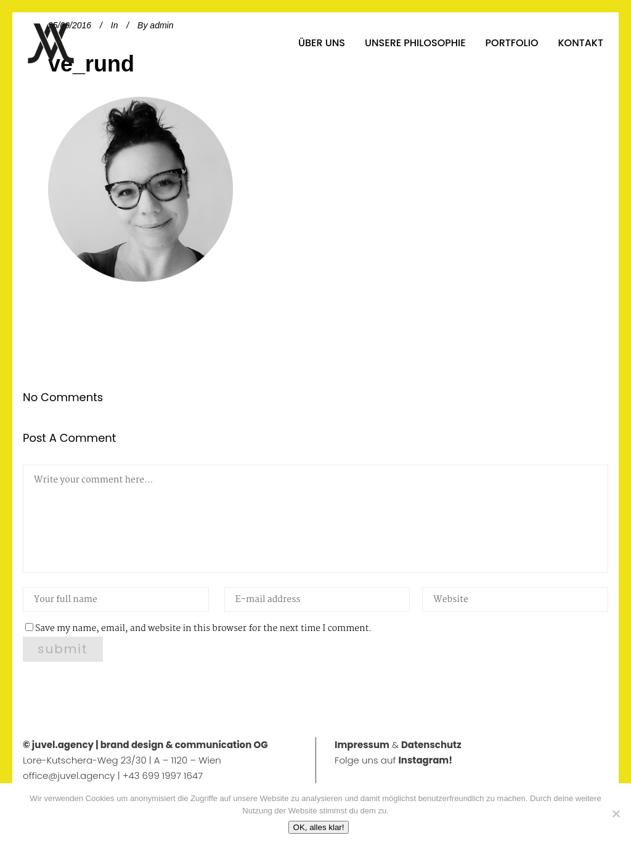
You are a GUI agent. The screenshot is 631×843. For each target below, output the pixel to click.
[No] (615, 813)
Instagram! (425, 760)
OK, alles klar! (318, 827)
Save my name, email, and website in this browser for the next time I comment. (203, 628)
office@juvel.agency (70, 775)
